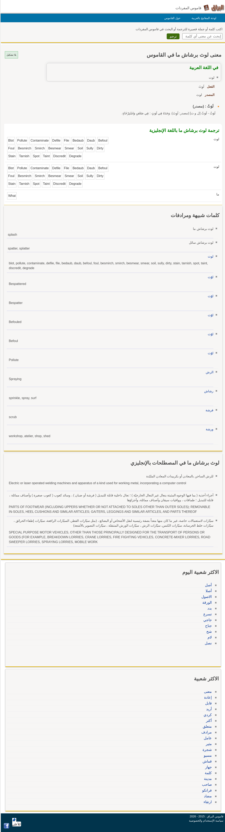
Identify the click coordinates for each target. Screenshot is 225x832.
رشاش (208, 391)
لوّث (210, 277)
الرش (209, 372)
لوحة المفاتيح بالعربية (203, 18)
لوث (210, 256)
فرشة (209, 410)
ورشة (209, 429)
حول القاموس (172, 18)
